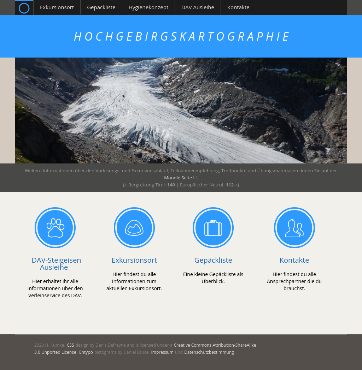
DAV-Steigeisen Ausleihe (56, 263)
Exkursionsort (134, 260)
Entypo (86, 352)
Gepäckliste (213, 260)
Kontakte (294, 260)
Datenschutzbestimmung (209, 352)
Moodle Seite (178, 177)
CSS (70, 345)
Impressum (162, 352)
